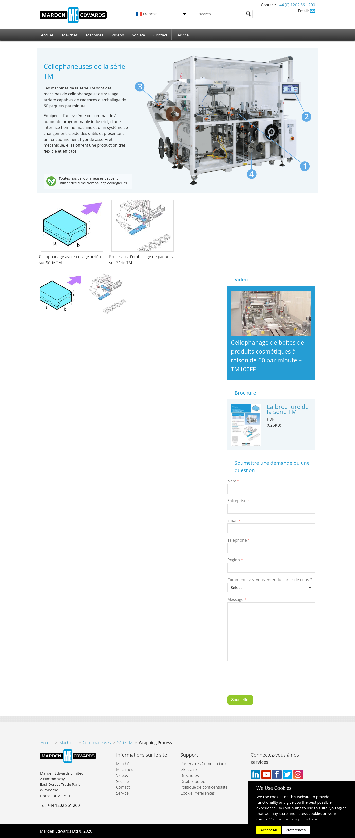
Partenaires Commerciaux (203, 763)
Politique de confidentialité (204, 787)
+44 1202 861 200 (63, 805)
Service (182, 35)
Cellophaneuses (97, 742)
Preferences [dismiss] (296, 830)
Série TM (125, 742)
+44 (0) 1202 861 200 (296, 5)
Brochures (189, 775)
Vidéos (117, 35)
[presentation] (264, 682)
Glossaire (188, 769)
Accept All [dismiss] (268, 830)
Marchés (70, 35)
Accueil (47, 35)
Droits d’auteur (193, 781)
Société (138, 35)
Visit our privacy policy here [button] (293, 819)
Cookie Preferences (197, 793)
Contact (160, 35)
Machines (94, 35)
